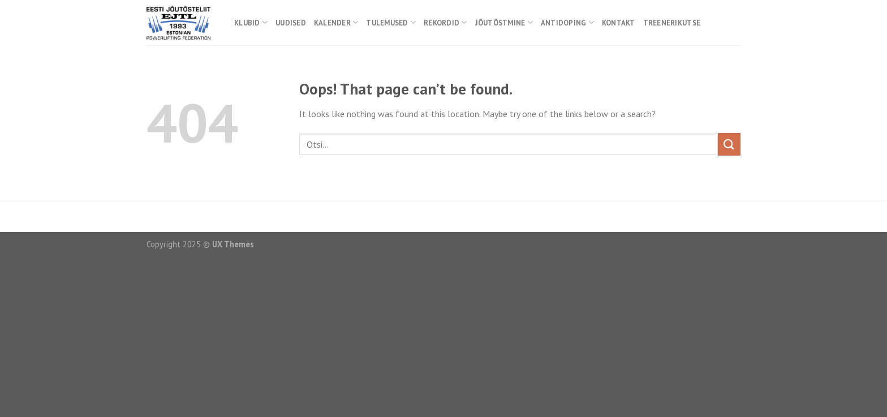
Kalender (336, 22)
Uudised (290, 23)
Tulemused (391, 22)
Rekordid (445, 22)
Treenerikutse (671, 23)
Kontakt (618, 23)
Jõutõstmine (504, 22)
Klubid (251, 22)
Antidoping (567, 22)
